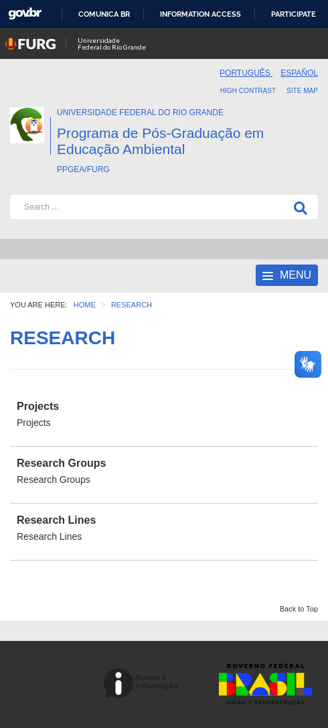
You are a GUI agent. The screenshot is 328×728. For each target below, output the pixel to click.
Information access (200, 14)
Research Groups (61, 463)
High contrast (248, 90)
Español (299, 73)
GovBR (25, 13)
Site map (302, 90)
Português (246, 73)
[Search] (298, 207)
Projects (38, 406)
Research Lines (56, 520)
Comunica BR (104, 14)
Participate (293, 14)
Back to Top (299, 609)
